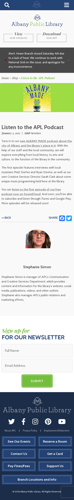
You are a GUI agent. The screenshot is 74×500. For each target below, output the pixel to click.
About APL (10, 430)
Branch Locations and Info (37, 480)
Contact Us (19, 454)
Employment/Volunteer (56, 430)
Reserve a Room (55, 441)
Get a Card (55, 454)
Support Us (55, 466)
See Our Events (19, 441)
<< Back (6, 217)
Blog (15, 78)
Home (5, 78)
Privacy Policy (30, 430)
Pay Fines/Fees (19, 466)
